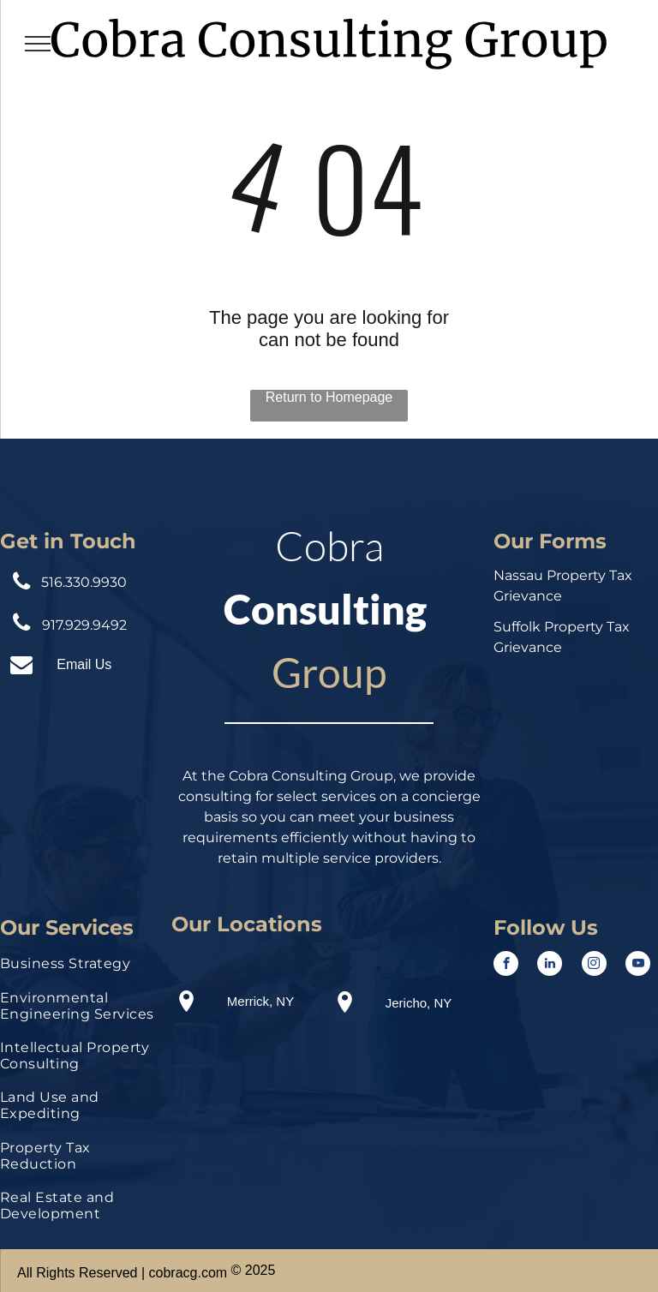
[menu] (37, 43)
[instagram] (594, 965)
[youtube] (637, 965)
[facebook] (506, 965)
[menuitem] (82, 967)
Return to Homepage (329, 397)
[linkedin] (549, 965)
